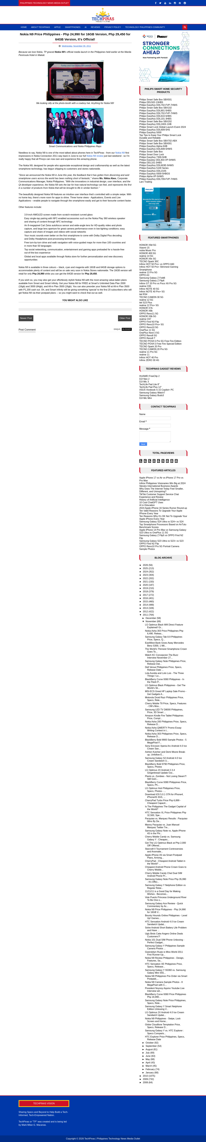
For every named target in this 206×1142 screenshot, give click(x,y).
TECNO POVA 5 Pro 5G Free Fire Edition (160, 341)
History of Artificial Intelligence (154, 500)
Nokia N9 (120, 153)
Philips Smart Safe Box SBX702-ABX (158, 141)
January (150, 1072)
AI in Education (147, 505)
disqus (117, 329)
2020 (145, 585)
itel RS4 (143, 294)
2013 (145, 608)
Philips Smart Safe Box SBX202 (155, 121)
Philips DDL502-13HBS (151, 102)
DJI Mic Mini (145, 398)
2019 (145, 588)
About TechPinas (40, 27)
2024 (145, 571)
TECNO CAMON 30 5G (151, 297)
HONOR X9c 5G (147, 258)
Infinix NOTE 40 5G (149, 289)
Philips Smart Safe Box (151, 151)
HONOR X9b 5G (147, 316)
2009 (145, 1079)
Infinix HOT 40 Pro (148, 357)
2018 (145, 591)
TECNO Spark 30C (149, 261)
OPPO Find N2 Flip (149, 543)
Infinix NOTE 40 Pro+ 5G (152, 291)
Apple (57, 27)
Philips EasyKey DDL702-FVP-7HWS (158, 105)
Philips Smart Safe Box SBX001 (155, 143)
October (150, 1042)
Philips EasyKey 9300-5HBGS (154, 173)
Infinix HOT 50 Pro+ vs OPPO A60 (156, 264)
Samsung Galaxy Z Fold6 (152, 278)
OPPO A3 (144, 275)
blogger (126, 329)
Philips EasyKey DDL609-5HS (154, 130)
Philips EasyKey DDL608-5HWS (155, 149)
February (150, 1069)
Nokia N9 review (95, 156)
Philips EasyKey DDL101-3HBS (155, 119)
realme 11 (144, 354)
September (152, 1046)
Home (24, 27)
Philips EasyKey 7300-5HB (153, 157)
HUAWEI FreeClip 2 (149, 376)
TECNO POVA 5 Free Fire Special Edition (160, 344)
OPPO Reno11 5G (148, 313)
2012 (145, 611)
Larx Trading (145, 182)
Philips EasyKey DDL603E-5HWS (156, 165)
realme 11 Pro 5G (148, 352)
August (149, 1049)
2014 (145, 605)
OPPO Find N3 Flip (149, 322)
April (148, 1062)
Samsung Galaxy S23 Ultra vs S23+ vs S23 (161, 541)
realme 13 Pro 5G (148, 272)
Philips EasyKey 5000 (150, 132)
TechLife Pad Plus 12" (150, 387)
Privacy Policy (112, 27)
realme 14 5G (146, 256)
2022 (145, 578)
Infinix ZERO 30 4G (149, 360)
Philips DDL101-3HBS (150, 162)
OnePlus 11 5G (147, 330)
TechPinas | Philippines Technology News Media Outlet (112, 1138)
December (151, 618)
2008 (145, 1082)
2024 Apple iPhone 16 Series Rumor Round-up (163, 508)
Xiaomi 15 (144, 247)
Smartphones (72, 27)
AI (86, 27)
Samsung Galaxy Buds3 (151, 395)
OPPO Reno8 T (147, 338)
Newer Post (26, 318)
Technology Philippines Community (145, 27)
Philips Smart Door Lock (151, 154)
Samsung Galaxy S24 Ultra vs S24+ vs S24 (161, 521)
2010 (145, 1076)
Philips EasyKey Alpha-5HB (153, 146)
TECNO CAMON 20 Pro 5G (153, 349)
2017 (145, 595)
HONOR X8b (145, 311)
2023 (145, 575)
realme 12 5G (146, 300)
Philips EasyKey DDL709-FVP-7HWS (158, 179)
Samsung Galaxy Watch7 (152, 392)
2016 (145, 598)
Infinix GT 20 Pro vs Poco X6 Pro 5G (158, 283)
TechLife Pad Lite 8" (149, 384)
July (148, 1053)
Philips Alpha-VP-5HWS (151, 176)
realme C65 (145, 286)
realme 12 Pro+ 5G (149, 305)
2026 (145, 565)
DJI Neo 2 (144, 379)
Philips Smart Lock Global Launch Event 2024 (162, 127)
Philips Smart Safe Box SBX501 (155, 99)
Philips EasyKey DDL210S (152, 171)
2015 (145, 601)
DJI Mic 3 (144, 381)
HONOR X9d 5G (147, 245)
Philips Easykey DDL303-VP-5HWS (157, 160)
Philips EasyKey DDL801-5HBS (155, 110)
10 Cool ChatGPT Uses (151, 502)
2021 (145, 581)
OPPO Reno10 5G (148, 327)
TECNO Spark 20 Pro (150, 346)
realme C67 (145, 319)
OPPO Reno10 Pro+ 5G (151, 324)
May (148, 1059)
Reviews (95, 27)
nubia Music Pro (147, 250)
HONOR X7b (145, 308)
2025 (145, 568)
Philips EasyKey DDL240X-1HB (155, 124)
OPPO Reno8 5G (148, 335)
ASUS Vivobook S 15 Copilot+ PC (156, 390)
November (151, 621)
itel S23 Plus (145, 302)
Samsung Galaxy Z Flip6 (151, 280)
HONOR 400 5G (147, 253)
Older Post (124, 318)
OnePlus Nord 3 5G (149, 333)
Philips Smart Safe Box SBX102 (155, 108)
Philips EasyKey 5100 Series (154, 168)
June (148, 1056)
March (149, 1066)
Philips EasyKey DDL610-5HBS (155, 116)
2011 (145, 615)
